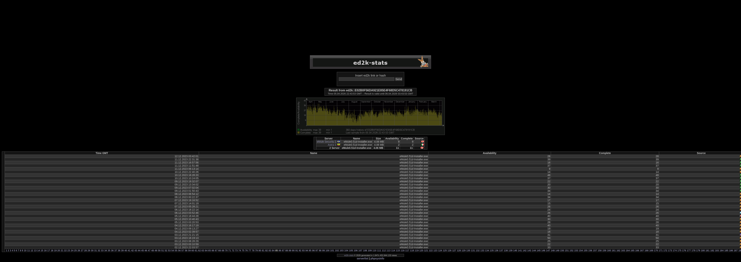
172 (665, 250)
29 (88, 250)
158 (600, 250)
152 (571, 250)
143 (529, 250)
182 (712, 250)
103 (342, 250)
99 (323, 250)
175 (679, 250)
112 (384, 250)
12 (32, 250)
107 (360, 250)
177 (689, 250)
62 (199, 250)
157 (595, 250)
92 (300, 250)
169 (651, 250)
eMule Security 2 (326, 141)
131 (473, 250)
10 (25, 250)
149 (557, 250)
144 (534, 250)
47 (149, 250)
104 (346, 250)
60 (192, 250)
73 (236, 250)
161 (614, 250)
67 (216, 250)
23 (68, 250)
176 (684, 250)
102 (337, 250)
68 (219, 250)
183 (717, 250)
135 (492, 250)
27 (82, 250)
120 (421, 250)
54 (172, 250)
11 (28, 250)
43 (135, 250)
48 (152, 250)
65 (209, 250)
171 (661, 250)
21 (62, 250)
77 (249, 250)
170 (656, 250)
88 (286, 250)
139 (511, 250)
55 (176, 250)
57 (182, 250)
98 (320, 250)
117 (407, 250)
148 (553, 250)
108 (365, 250)
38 (119, 250)
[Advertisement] (370, 28)
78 (253, 250)
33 (102, 250)
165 (632, 250)
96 (313, 250)
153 (576, 250)
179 (698, 250)
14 (38, 250)
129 (464, 250)
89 (290, 250)
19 (55, 250)
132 (478, 250)
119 (417, 250)
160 (609, 250)
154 (581, 250)
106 (356, 250)
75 (243, 250)
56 (179, 250)
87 (283, 250)
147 (548, 250)
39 (122, 250)
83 (269, 250)
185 (726, 250)
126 (450, 250)
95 (310, 250)
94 (306, 250)
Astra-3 (332, 144)
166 (637, 250)
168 (646, 250)
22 (65, 250)
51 (162, 250)
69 (223, 250)
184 (722, 250)
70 (226, 250)
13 (35, 250)
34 (105, 250)
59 (189, 250)
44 (139, 250)
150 (562, 250)
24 (72, 250)
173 (670, 250)
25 (75, 250)
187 (736, 250)
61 (196, 250)
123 (435, 250)
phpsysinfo (377, 258)
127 (454, 250)
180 (703, 250)
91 (296, 250)
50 (159, 250)
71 (229, 250)
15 (42, 250)
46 (145, 250)
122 (431, 250)
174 (675, 250)
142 (525, 250)
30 (92, 250)
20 (58, 250)
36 (112, 250)
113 (388, 250)
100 (327, 250)
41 (129, 250)
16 (45, 250)
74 (239, 250)
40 (125, 250)
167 (642, 250)
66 (213, 250)
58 (186, 250)
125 (445, 250)
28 (85, 250)
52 (166, 250)
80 (259, 250)
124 (440, 250)
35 (109, 250)
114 (393, 250)
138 (506, 250)
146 (543, 250)
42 (132, 250)
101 (332, 250)
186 (731, 250)
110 (374, 250)
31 (95, 250)
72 (233, 250)
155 (586, 250)
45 (142, 250)
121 (426, 250)
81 (263, 250)
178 (694, 250)
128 (459, 250)
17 (48, 250)
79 (256, 250)
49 (155, 250)
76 (246, 250)
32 (99, 250)
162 (618, 250)
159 (604, 250)
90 (293, 250)
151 (567, 250)
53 (169, 250)
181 (708, 250)
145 (539, 250)
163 (623, 250)
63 (203, 250)
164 (628, 250)
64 (206, 250)
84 (273, 250)
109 (370, 250)
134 (487, 250)
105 (351, 250)
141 (520, 250)
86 (280, 250)
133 (482, 250)
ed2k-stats (349, 255)
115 (398, 250)
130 (468, 250)
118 (412, 250)
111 (379, 250)
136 (496, 250)
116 (403, 250)
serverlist (362, 258)
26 (78, 250)
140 (515, 250)
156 (590, 250)
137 (501, 250)
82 (266, 250)
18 (52, 250)
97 (316, 250)
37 (115, 250)
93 (303, 250)
